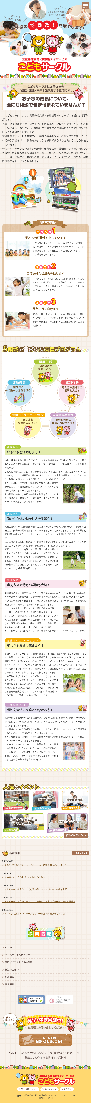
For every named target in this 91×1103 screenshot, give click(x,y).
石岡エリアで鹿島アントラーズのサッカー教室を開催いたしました (34, 865)
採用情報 (9, 984)
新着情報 (9, 977)
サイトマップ (50, 1089)
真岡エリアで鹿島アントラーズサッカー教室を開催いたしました (33, 913)
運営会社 (68, 1089)
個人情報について (29, 1089)
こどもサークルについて (17, 955)
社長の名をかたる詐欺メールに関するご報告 (23, 877)
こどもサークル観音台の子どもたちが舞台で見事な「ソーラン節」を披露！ (38, 901)
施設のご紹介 (12, 969)
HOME (8, 947)
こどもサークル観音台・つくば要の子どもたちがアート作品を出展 (34, 889)
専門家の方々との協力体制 (19, 962)
